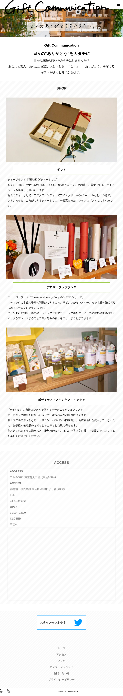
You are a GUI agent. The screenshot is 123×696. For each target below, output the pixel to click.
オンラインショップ (61, 667)
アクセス (61, 654)
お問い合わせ (61, 673)
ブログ (61, 660)
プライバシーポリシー (61, 679)
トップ (61, 648)
